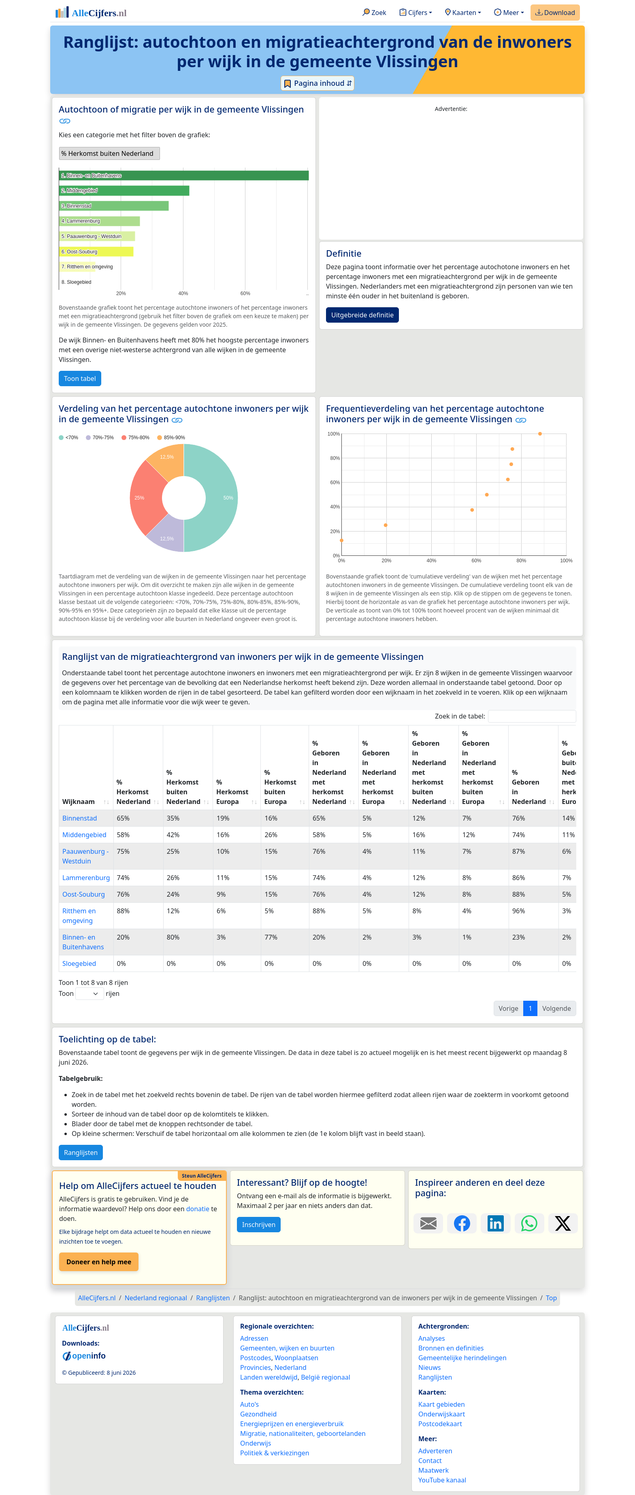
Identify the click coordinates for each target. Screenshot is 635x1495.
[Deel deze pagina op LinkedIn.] (495, 1223)
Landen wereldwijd (269, 1377)
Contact (430, 1460)
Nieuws (429, 1367)
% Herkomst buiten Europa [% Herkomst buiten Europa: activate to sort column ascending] (280, 787)
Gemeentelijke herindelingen (462, 1357)
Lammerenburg (86, 877)
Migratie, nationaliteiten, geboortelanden (303, 1433)
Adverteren (435, 1450)
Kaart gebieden (441, 1404)
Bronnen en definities (451, 1348)
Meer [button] (506, 13)
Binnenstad (79, 818)
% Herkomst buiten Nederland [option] (107, 153)
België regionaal (325, 1377)
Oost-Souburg (83, 894)
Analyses (431, 1338)
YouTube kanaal (442, 1480)
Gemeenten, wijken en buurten (287, 1348)
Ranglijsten (81, 1152)
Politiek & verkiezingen (274, 1452)
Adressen (254, 1338)
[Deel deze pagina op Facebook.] (462, 1223)
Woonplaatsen (296, 1357)
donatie (197, 1208)
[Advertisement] (451, 176)
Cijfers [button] (413, 13)
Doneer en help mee (98, 1261)
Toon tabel (80, 378)
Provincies (255, 1367)
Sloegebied (79, 963)
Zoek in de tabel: (505, 716)
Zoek (374, 13)
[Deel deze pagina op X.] (563, 1223)
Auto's (249, 1404)
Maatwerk (433, 1470)
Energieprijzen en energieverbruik (291, 1423)
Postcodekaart (440, 1423)
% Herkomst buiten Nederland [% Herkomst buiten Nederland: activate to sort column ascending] (183, 787)
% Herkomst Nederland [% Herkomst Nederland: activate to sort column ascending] (134, 792)
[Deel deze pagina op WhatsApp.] (529, 1223)
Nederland (290, 1367)
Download (555, 13)
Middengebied (84, 834)
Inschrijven (258, 1224)
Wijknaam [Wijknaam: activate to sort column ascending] (78, 801)
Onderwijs (255, 1443)
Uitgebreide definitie (362, 314)
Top (551, 1297)
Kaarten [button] (460, 13)
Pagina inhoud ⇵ (318, 83)
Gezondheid (258, 1414)
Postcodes (255, 1357)
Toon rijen (89, 993)
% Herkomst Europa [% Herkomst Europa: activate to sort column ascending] (232, 792)
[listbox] (110, 153)
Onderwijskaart (441, 1414)
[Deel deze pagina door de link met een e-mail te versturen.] (428, 1223)
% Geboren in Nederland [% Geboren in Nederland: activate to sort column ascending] (529, 787)
